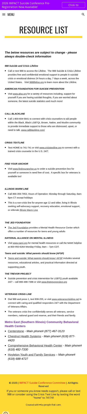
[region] (43, 5)
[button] (4, 14)
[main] (43, 31)
